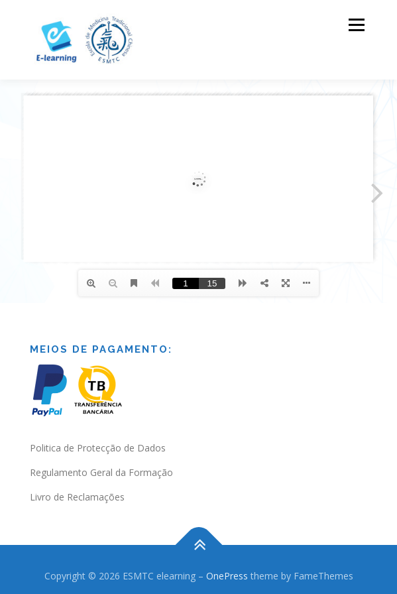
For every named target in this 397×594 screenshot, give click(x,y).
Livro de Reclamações (77, 497)
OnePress (227, 575)
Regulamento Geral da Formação (101, 472)
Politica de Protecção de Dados (98, 448)
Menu (356, 24)
